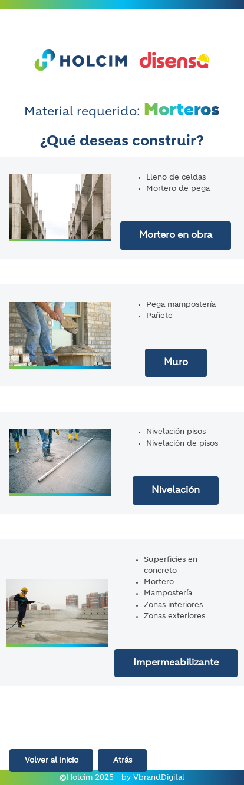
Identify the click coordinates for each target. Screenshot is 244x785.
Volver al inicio (51, 760)
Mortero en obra (175, 235)
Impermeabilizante (176, 663)
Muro (176, 362)
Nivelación (175, 490)
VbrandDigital (158, 777)
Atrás (122, 760)
